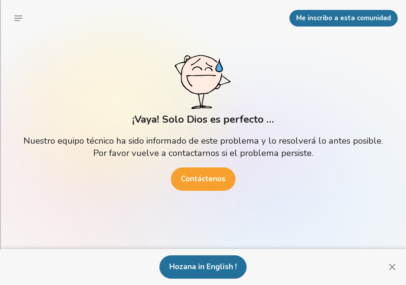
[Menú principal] (18, 18)
